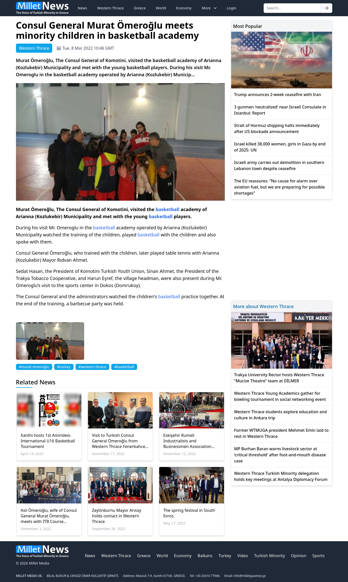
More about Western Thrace (263, 306)
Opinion (298, 555)
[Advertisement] (281, 249)
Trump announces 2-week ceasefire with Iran (277, 94)
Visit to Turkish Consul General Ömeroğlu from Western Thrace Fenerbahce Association (118, 441)
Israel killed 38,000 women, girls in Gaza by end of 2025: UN (280, 147)
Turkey (224, 555)
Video (242, 555)
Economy (184, 8)
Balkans (205, 555)
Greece (140, 8)
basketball (167, 209)
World (161, 8)
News (82, 8)
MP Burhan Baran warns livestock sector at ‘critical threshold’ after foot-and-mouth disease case (280, 455)
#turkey (63, 366)
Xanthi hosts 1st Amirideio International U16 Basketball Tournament (48, 441)
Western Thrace (110, 8)
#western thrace (92, 366)
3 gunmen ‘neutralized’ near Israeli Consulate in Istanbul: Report (280, 110)
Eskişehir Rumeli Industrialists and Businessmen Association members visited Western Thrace (187, 441)
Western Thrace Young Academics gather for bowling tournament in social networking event (280, 396)
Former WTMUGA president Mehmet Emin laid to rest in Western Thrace (281, 433)
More (210, 8)
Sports (318, 555)
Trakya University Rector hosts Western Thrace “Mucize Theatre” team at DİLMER (279, 378)
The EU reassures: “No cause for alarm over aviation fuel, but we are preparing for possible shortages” (279, 187)
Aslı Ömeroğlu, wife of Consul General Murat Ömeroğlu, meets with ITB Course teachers (49, 516)
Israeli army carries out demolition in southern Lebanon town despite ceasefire (279, 165)
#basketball (124, 366)
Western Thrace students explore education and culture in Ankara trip (280, 415)
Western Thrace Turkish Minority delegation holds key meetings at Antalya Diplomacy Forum (281, 476)
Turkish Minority (269, 555)
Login (231, 8)
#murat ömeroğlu (34, 366)
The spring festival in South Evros (189, 513)
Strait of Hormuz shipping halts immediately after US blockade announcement (277, 128)
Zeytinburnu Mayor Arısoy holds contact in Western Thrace (116, 516)
